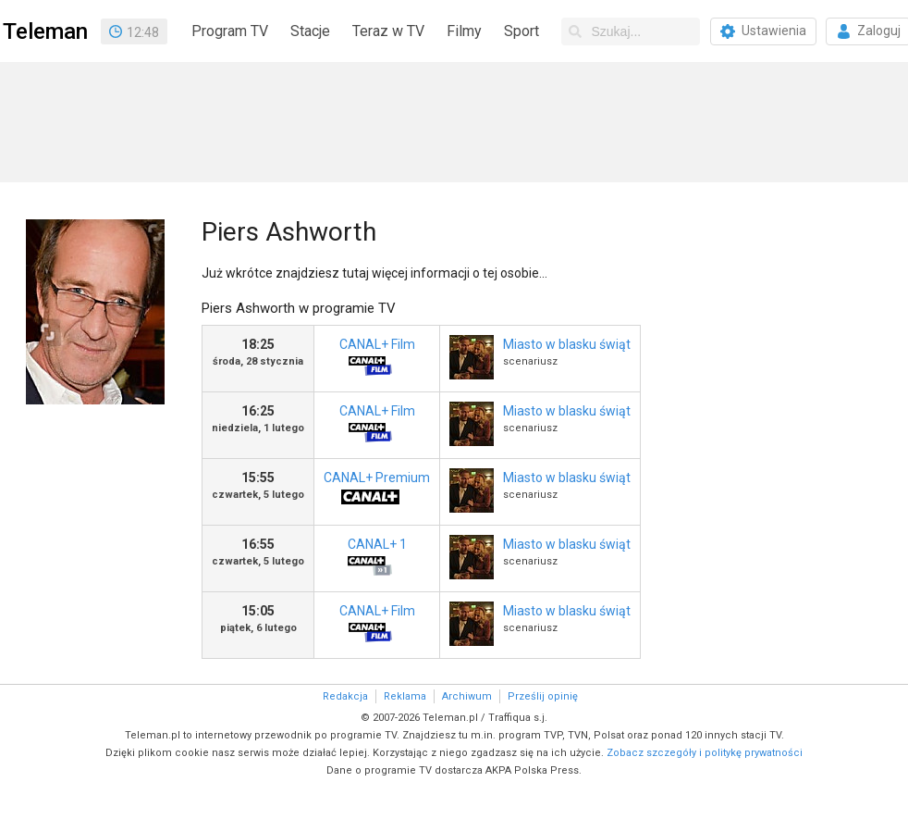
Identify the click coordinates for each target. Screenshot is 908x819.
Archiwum (467, 696)
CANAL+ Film (370, 359)
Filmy (464, 31)
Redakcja (345, 696)
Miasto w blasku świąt (567, 344)
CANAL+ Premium (377, 492)
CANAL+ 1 (370, 559)
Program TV (229, 31)
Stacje (310, 31)
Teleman (45, 31)
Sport (521, 31)
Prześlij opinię (543, 696)
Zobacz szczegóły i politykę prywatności (705, 753)
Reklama (405, 696)
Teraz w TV (388, 31)
